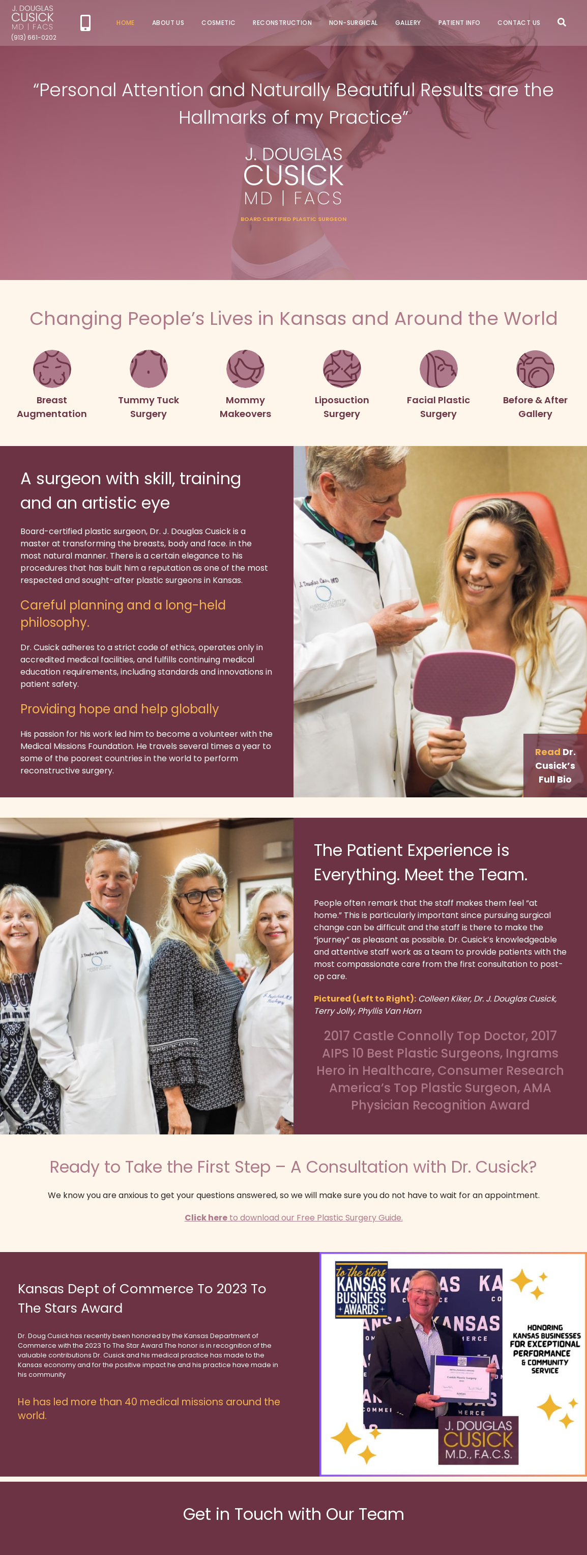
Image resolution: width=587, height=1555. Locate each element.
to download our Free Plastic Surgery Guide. (294, 1218)
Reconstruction (282, 22)
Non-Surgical (353, 22)
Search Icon (561, 22)
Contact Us (518, 22)
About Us (168, 22)
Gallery (408, 22)
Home (125, 22)
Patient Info (459, 22)
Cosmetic (218, 22)
